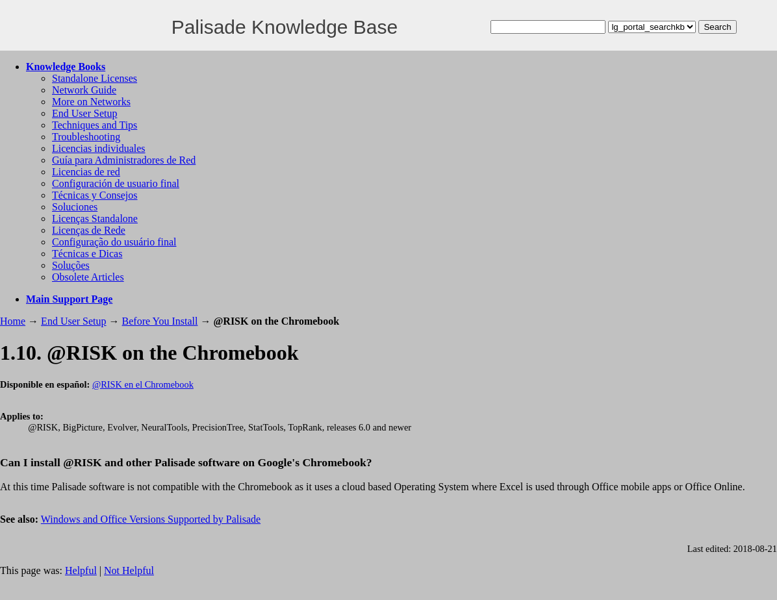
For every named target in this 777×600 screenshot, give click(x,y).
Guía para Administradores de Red (124, 160)
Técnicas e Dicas (87, 253)
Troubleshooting (86, 136)
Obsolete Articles (88, 276)
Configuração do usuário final (114, 241)
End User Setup (84, 113)
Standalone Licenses (94, 78)
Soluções (71, 265)
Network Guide (84, 89)
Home (12, 321)
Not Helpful (129, 570)
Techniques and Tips (94, 125)
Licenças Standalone (95, 218)
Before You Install (160, 321)
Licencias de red (86, 171)
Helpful (81, 570)
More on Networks (91, 101)
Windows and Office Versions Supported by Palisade (151, 519)
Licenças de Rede (88, 230)
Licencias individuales (99, 148)
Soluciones (74, 206)
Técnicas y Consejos (95, 195)
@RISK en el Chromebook (143, 384)
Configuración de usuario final (115, 183)
